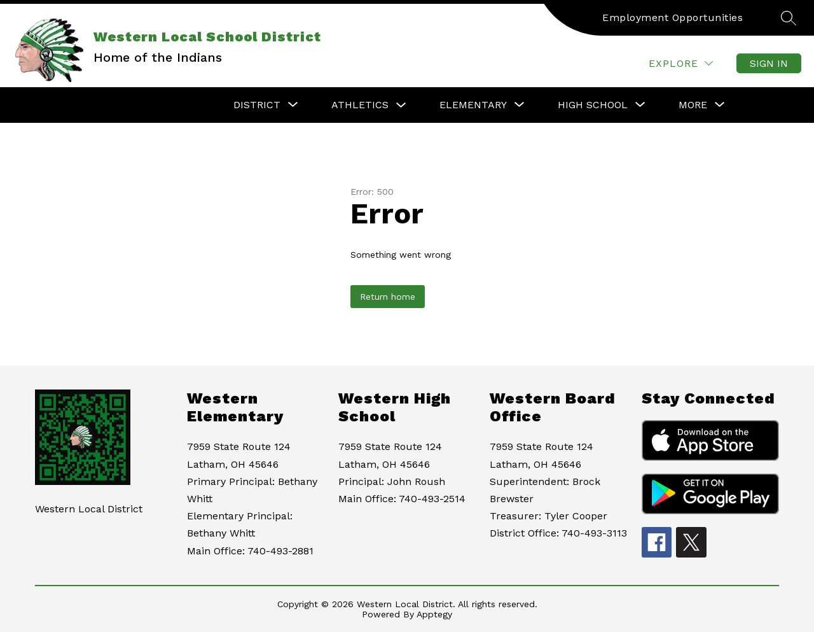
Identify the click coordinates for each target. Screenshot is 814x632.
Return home (387, 296)
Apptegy (434, 614)
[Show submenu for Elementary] (473, 105)
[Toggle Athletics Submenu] (401, 105)
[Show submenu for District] (256, 105)
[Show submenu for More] (693, 105)
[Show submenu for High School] (593, 105)
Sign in (769, 63)
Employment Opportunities (672, 17)
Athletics (360, 105)
